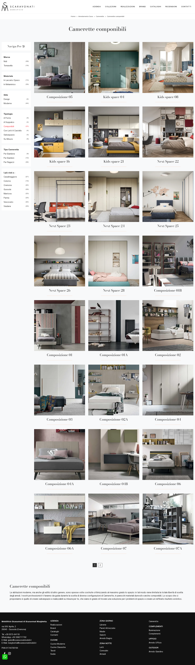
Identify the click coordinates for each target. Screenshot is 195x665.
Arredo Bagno (106, 638)
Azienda (97, 6)
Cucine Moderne (57, 644)
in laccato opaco (12, 80)
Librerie (103, 625)
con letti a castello (13, 131)
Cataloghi (155, 6)
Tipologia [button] (8, 114)
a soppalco (9, 122)
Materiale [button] (8, 76)
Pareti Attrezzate (107, 628)
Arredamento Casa (85, 16)
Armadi (103, 654)
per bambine (9, 154)
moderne (8, 103)
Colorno (7, 181)
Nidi (5, 61)
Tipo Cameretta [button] (11, 149)
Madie (102, 631)
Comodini (104, 651)
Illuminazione (154, 630)
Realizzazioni (128, 6)
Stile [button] (6, 95)
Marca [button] (7, 57)
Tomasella (8, 65)
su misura (8, 139)
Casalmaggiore (10, 177)
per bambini (9, 158)
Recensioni (171, 6)
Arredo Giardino (156, 652)
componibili (9, 126)
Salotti (103, 635)
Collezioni (110, 6)
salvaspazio (9, 135)
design (7, 99)
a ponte (7, 118)
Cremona (8, 185)
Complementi (154, 634)
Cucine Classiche (58, 647)
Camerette (100, 16)
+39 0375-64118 (12, 634)
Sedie (53, 654)
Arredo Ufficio (155, 643)
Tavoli (52, 651)
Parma (6, 198)
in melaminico (10, 84)
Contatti (186, 6)
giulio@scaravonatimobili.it (20, 640)
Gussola (7, 189)
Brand (142, 6)
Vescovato (8, 202)
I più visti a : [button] (9, 172)
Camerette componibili (115, 16)
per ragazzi (9, 162)
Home (73, 16)
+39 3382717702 (19, 637)
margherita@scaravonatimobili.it (22, 643)
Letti (102, 647)
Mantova (8, 194)
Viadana (7, 206)
